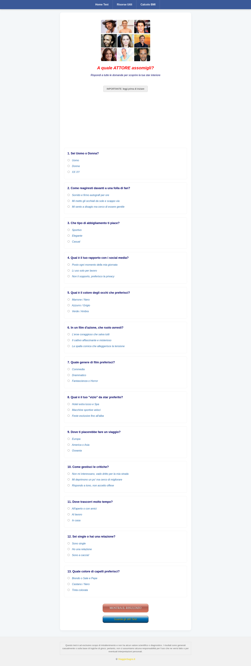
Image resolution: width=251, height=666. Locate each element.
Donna (74, 166)
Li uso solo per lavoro (82, 270)
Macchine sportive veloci (84, 410)
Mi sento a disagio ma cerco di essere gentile (96, 206)
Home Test (102, 4)
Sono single (77, 543)
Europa (74, 439)
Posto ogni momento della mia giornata (93, 264)
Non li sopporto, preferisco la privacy (91, 276)
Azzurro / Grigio (79, 305)
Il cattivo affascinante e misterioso (89, 340)
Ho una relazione (80, 549)
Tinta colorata (78, 590)
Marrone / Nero (79, 299)
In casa (74, 520)
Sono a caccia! (78, 555)
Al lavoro (75, 514)
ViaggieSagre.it (126, 659)
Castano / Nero (79, 584)
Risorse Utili (124, 4)
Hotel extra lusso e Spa (83, 404)
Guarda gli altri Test (125, 619)
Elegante (75, 235)
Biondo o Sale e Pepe (82, 578)
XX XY (74, 172)
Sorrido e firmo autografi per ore (88, 195)
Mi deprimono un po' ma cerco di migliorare (95, 479)
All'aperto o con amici (82, 508)
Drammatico (77, 375)
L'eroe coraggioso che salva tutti (89, 334)
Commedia (76, 369)
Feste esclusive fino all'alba (86, 415)
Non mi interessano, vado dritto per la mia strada (98, 473)
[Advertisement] (125, 121)
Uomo (73, 160)
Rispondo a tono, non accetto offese (91, 485)
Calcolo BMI (148, 4)
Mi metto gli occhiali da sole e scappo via (94, 201)
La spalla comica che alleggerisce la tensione (96, 346)
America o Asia (79, 444)
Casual (74, 241)
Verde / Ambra (78, 311)
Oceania (75, 450)
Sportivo (75, 230)
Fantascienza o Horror (83, 381)
